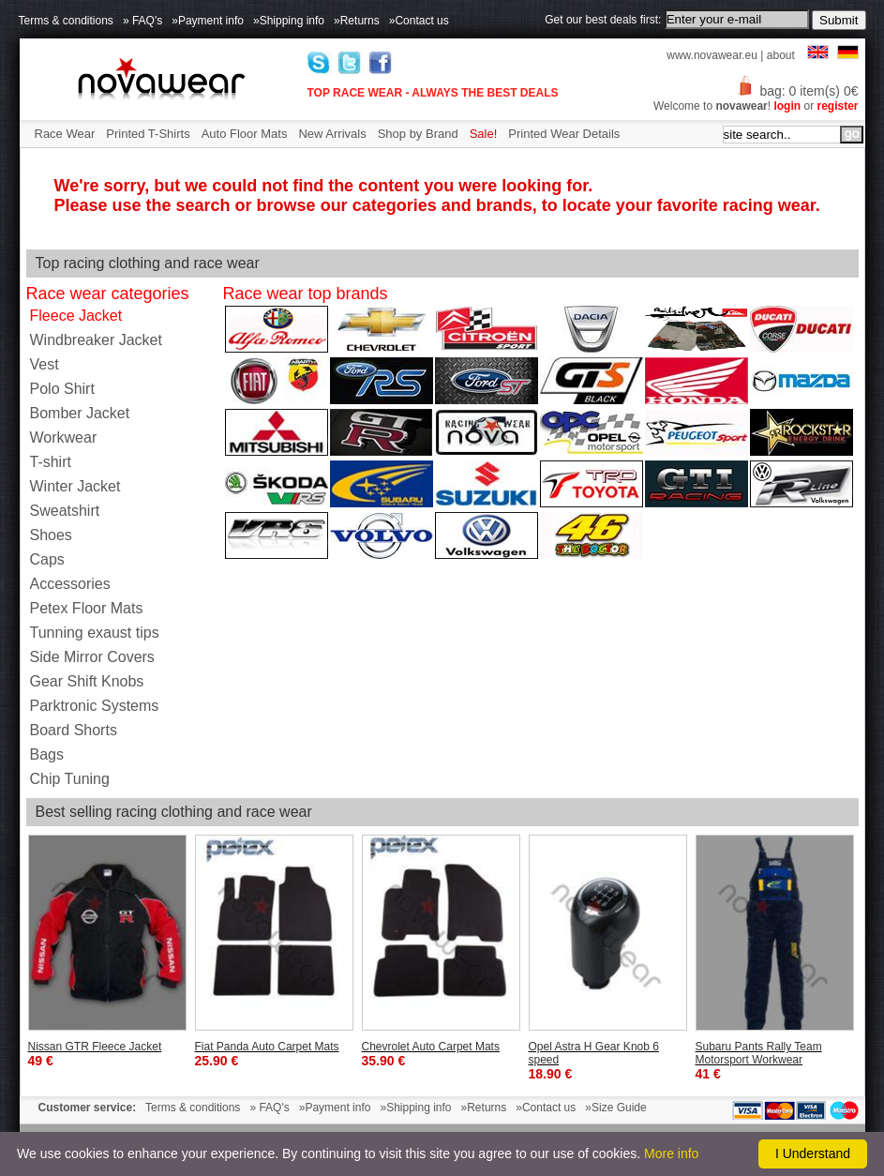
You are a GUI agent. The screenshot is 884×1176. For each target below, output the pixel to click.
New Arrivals (332, 134)
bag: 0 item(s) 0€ (797, 90)
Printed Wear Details (564, 134)
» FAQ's (142, 20)
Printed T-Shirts (147, 134)
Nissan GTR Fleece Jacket (95, 1046)
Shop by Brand (418, 134)
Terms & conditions (66, 20)
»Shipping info (288, 20)
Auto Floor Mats (245, 134)
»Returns (357, 20)
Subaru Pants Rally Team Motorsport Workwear (759, 1053)
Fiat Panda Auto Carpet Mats (267, 1046)
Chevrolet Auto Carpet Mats (431, 1046)
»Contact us (419, 20)
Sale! (484, 134)
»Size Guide (615, 1107)
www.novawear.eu (712, 55)
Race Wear (65, 134)
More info (671, 1153)
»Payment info (208, 20)
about (781, 55)
